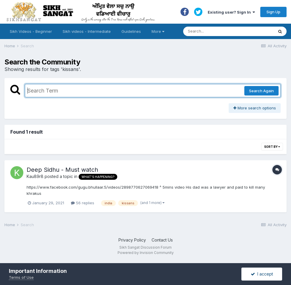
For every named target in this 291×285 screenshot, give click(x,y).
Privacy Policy (132, 239)
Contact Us (162, 239)
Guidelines (131, 31)
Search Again (261, 90)
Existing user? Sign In (231, 12)
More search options (254, 108)
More (158, 31)
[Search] (222, 31)
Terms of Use (21, 277)
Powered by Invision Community (146, 252)
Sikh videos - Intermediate (87, 31)
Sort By (272, 146)
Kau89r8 (35, 176)
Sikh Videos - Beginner (31, 31)
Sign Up (273, 11)
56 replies (82, 202)
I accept (262, 273)
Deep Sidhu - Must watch (62, 169)
